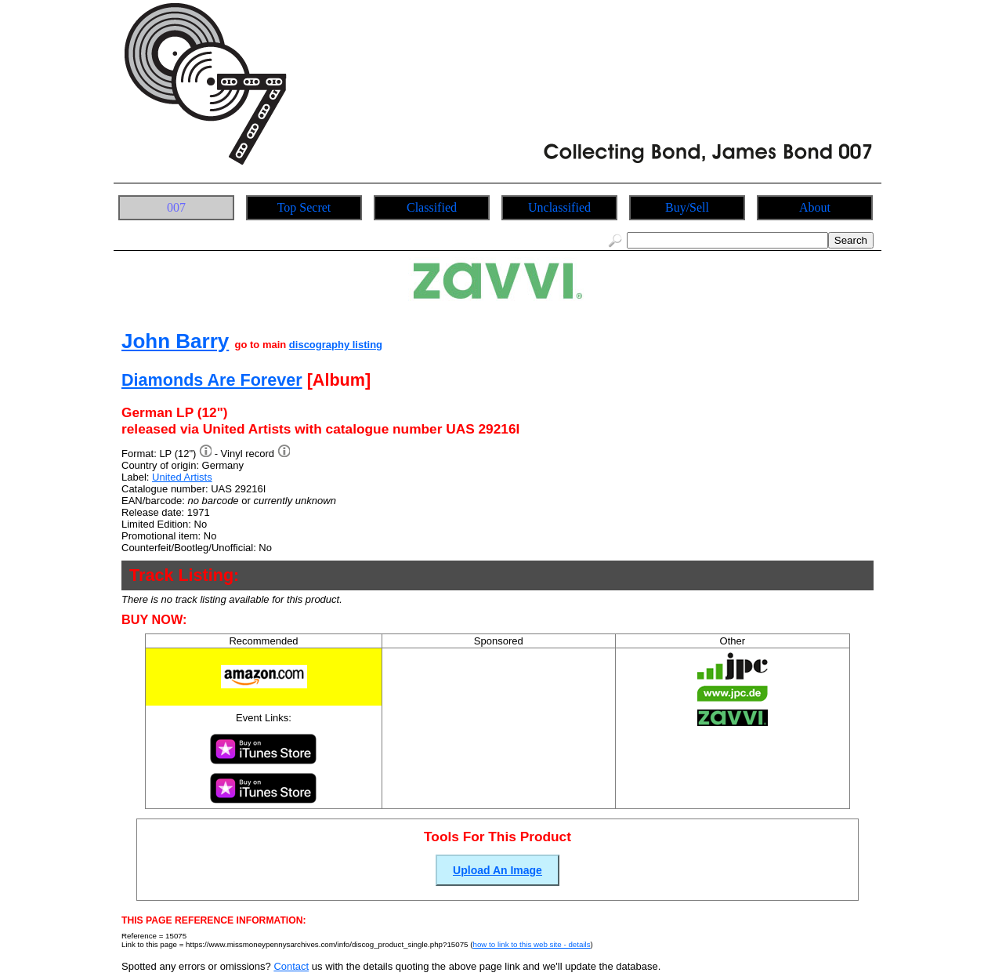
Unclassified (559, 207)
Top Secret (304, 207)
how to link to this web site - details (531, 944)
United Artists (182, 477)
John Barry (175, 341)
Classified (432, 207)
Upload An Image (497, 870)
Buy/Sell (687, 207)
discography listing (335, 344)
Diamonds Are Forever (211, 380)
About (814, 207)
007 (176, 207)
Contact (291, 966)
